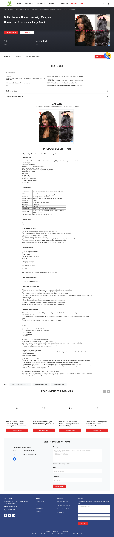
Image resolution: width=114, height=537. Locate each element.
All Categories (60, 512)
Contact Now (59, 486)
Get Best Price (11, 32)
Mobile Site (55, 531)
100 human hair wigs (58, 384)
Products (11, 9)
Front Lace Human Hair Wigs (63, 508)
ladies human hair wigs (41, 384)
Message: (56, 447)
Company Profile (40, 501)
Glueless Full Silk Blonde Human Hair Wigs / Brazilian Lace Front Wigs (69, 424)
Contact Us (38, 511)
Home (5, 9)
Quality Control (39, 508)
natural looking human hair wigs (20, 384)
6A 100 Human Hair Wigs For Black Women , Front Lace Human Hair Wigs (96, 424)
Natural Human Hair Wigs (22, 9)
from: (54, 467)
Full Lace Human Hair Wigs (63, 505)
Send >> (83, 523)
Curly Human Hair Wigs (62, 501)
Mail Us (27, 32)
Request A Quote (102, 56)
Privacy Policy (65, 531)
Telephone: (56, 476)
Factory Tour (39, 505)
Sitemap (48, 531)
